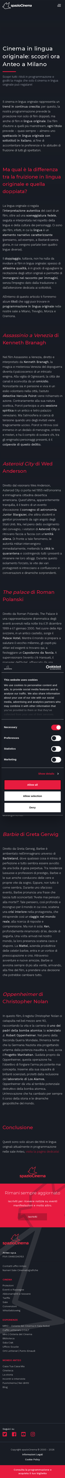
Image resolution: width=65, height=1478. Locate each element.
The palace (16, 592)
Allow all (32, 784)
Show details (46, 773)
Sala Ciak (8, 1342)
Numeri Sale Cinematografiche (20, 1270)
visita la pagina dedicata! (42, 1151)
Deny (32, 807)
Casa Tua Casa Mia (13, 1366)
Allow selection (32, 796)
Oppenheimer (20, 994)
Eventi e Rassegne (13, 1289)
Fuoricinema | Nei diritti (16, 1383)
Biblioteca (8, 1338)
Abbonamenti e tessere (17, 1293)
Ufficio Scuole (11, 1346)
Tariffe (6, 1298)
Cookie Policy (32, 1459)
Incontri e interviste (14, 1378)
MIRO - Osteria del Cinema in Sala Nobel (26, 1325)
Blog (5, 1387)
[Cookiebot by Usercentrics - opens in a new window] (46, 667)
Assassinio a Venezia (28, 335)
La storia (8, 1374)
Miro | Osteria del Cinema (17, 1334)
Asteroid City (19, 464)
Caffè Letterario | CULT (16, 1330)
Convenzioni (10, 1306)
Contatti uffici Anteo (14, 1266)
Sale (5, 1302)
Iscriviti (32, 1216)
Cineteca (8, 1370)
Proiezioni (8, 1285)
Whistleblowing (11, 1310)
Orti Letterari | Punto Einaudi (19, 1350)
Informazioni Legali (32, 1454)
